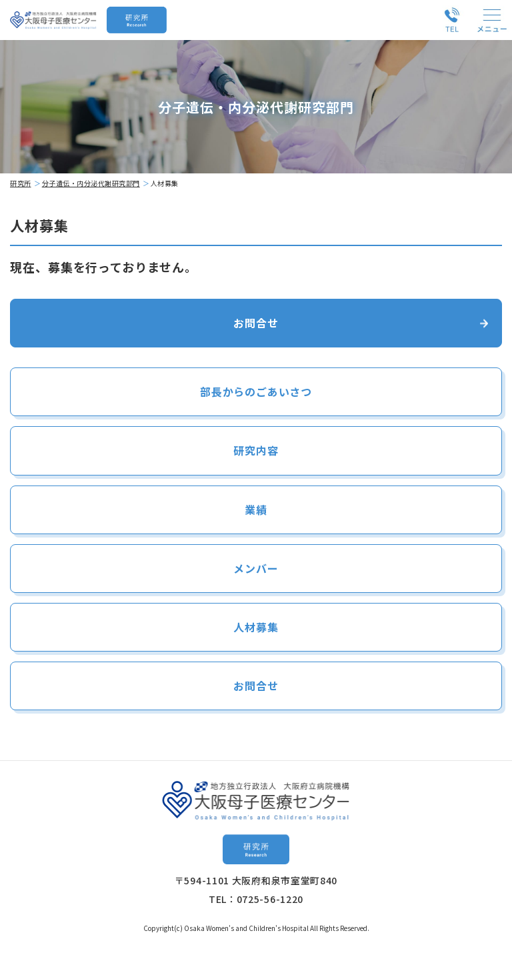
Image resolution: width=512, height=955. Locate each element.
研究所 (20, 183)
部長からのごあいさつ (256, 391)
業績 (256, 510)
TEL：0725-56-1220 (256, 899)
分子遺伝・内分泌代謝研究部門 (91, 183)
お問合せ (255, 323)
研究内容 (255, 450)
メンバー (255, 568)
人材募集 (255, 627)
